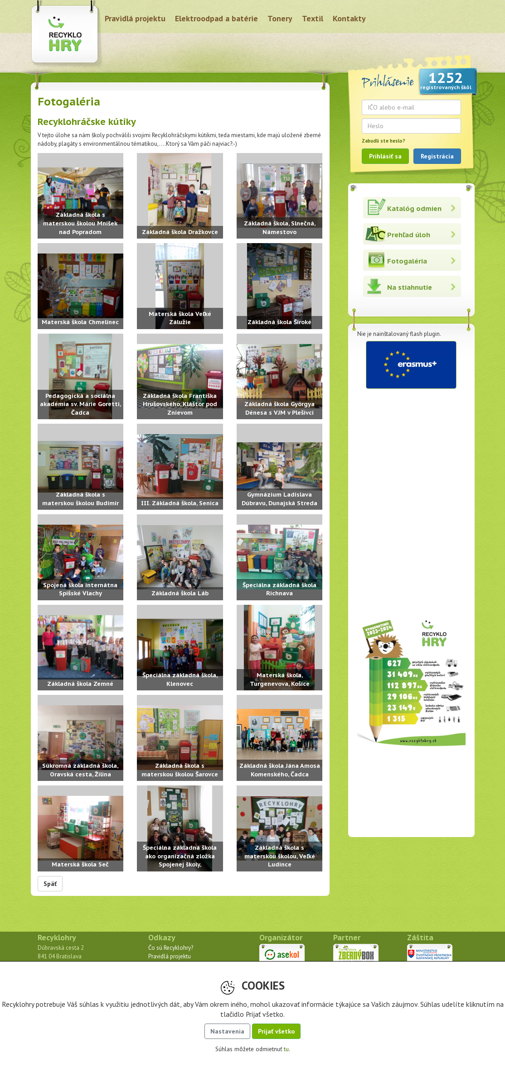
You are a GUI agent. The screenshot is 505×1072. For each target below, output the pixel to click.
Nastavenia (227, 1031)
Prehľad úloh (408, 234)
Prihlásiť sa (385, 156)
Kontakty (349, 18)
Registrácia (437, 156)
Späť (50, 884)
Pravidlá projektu (135, 18)
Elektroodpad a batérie (216, 18)
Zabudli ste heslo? (383, 141)
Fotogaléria (407, 261)
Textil (312, 18)
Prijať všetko (276, 1031)
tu (286, 1049)
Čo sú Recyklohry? (170, 948)
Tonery (279, 18)
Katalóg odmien (414, 208)
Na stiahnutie (409, 287)
